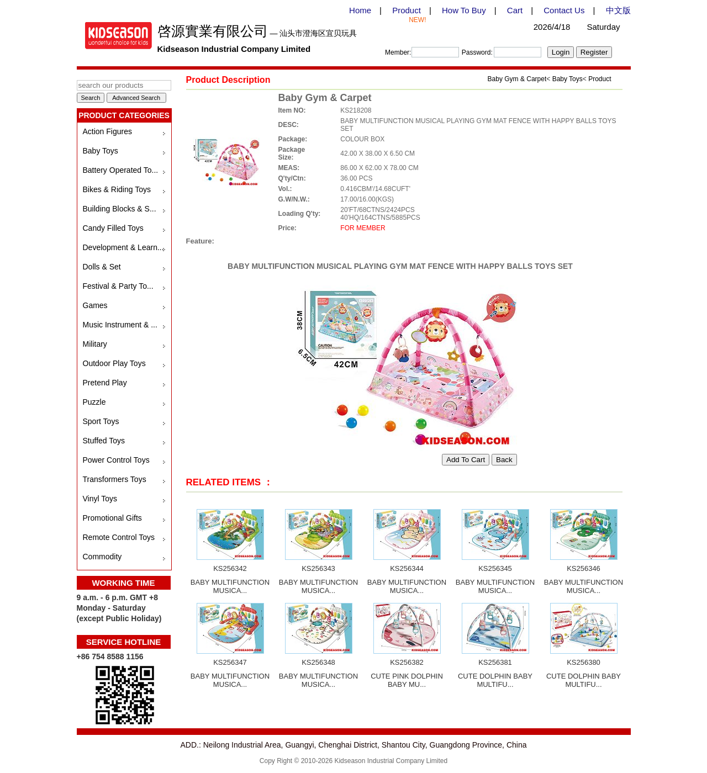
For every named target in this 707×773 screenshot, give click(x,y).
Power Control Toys (116, 460)
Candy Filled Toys (113, 228)
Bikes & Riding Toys (117, 189)
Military (95, 344)
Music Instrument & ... (120, 324)
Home (360, 10)
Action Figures (107, 131)
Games (95, 305)
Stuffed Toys (104, 440)
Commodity (102, 556)
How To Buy (464, 10)
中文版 (618, 10)
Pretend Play (105, 382)
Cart (515, 10)
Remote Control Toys (119, 537)
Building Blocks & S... (119, 208)
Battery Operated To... (121, 170)
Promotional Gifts (112, 517)
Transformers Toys (114, 479)
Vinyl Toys (100, 498)
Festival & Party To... (118, 286)
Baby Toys (100, 150)
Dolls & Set (102, 266)
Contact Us (564, 10)
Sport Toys (101, 421)
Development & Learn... (123, 247)
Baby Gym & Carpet (517, 79)
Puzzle (94, 402)
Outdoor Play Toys (114, 363)
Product (406, 10)
